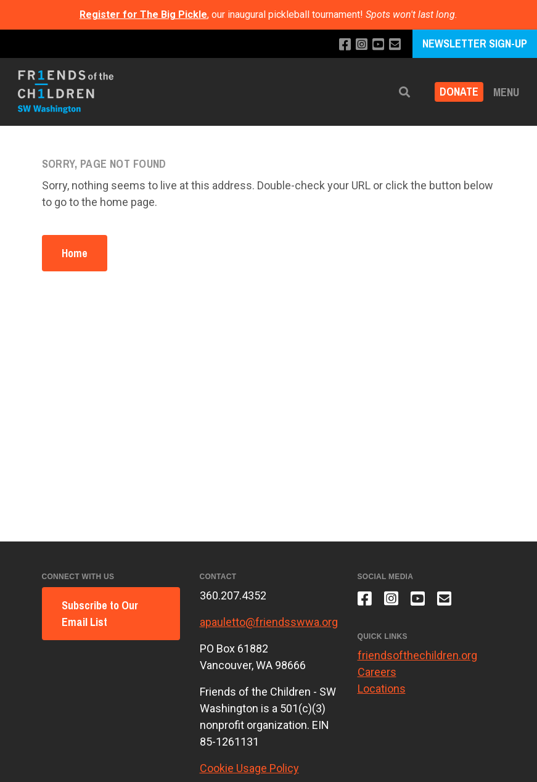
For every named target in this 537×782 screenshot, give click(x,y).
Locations (382, 688)
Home (75, 253)
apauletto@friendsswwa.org (269, 621)
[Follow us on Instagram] (361, 45)
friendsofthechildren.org (417, 655)
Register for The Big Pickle (143, 14)
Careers (377, 671)
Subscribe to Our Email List (100, 614)
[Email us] (395, 45)
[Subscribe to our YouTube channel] (378, 45)
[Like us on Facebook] (345, 45)
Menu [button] (506, 92)
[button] (404, 92)
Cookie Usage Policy (249, 768)
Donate (459, 92)
